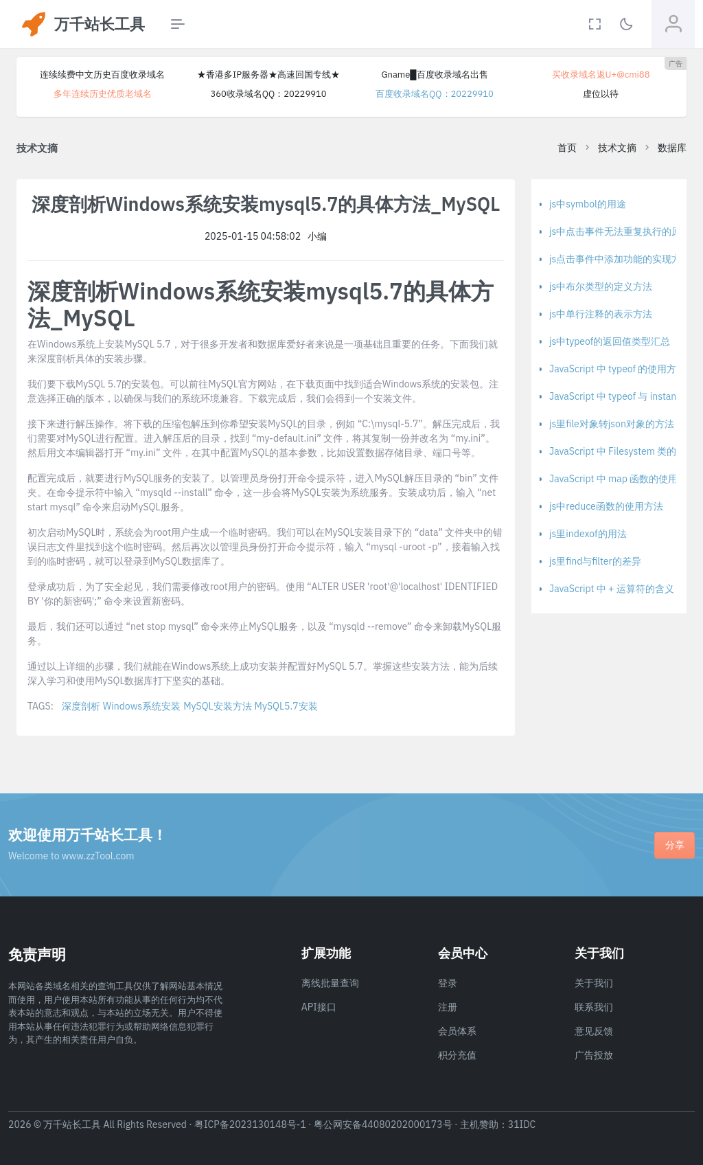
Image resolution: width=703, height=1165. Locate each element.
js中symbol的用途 (587, 204)
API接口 (318, 1007)
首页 (567, 148)
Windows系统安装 (142, 706)
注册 (447, 1007)
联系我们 (594, 1007)
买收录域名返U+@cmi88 (601, 74)
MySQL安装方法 (217, 706)
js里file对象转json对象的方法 (611, 424)
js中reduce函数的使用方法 (606, 506)
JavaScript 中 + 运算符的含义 (611, 588)
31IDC (522, 1124)
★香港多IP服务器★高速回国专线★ (268, 74)
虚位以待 (601, 94)
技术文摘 (617, 148)
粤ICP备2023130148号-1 (250, 1124)
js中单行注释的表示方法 (600, 314)
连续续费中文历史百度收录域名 (102, 74)
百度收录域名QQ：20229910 (435, 94)
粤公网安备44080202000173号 (383, 1124)
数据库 (672, 148)
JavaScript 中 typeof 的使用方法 (617, 369)
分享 (674, 845)
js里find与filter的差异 (595, 561)
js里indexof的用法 (588, 534)
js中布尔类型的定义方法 (600, 286)
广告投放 (594, 1055)
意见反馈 (594, 1031)
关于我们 (594, 983)
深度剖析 (81, 706)
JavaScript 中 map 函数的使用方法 (623, 479)
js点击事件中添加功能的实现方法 (620, 259)
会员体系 (457, 1031)
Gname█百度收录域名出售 (434, 74)
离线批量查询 (330, 983)
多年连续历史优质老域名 (103, 94)
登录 (447, 983)
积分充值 (457, 1055)
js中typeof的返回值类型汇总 (609, 341)
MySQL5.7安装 (286, 706)
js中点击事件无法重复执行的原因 (620, 231)
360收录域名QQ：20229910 (268, 94)
